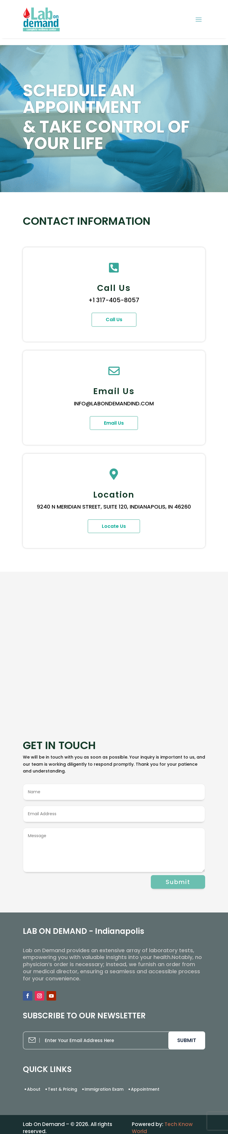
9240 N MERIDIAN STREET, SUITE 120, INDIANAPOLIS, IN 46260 (114, 506)
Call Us (114, 319)
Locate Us (114, 526)
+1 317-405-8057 (113, 300)
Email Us (114, 423)
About (33, 1089)
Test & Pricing (62, 1089)
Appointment (145, 1089)
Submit (178, 882)
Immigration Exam (104, 1089)
